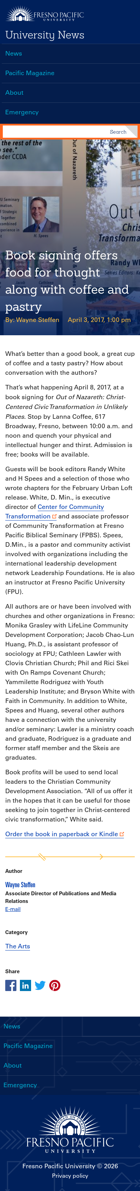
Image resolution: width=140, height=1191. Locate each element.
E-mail (13, 909)
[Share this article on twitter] (40, 985)
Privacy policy (70, 1175)
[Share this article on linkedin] (25, 985)
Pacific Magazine (29, 73)
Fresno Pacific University (58, 1166)
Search (118, 132)
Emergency (22, 112)
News (13, 53)
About (14, 92)
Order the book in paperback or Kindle (61, 834)
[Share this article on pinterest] (54, 985)
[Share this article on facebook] (10, 985)
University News (44, 34)
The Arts (17, 946)
